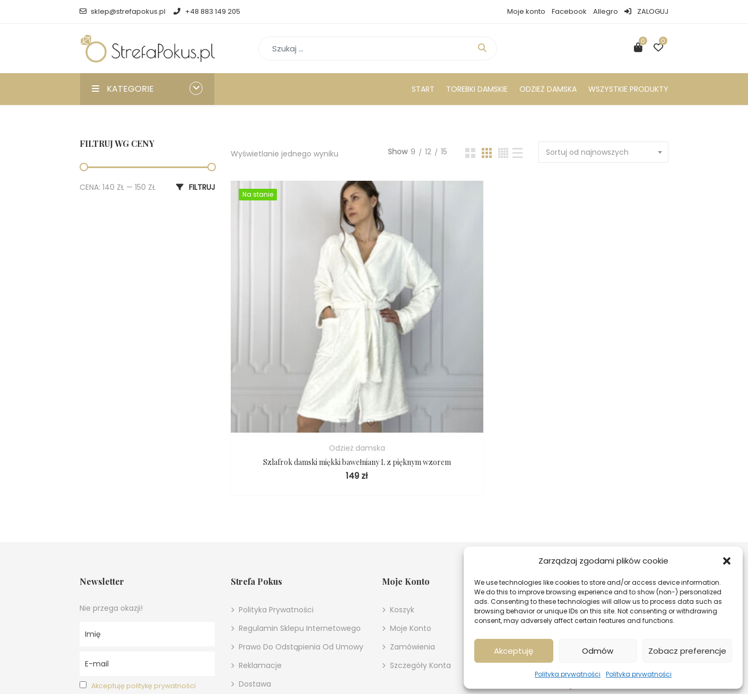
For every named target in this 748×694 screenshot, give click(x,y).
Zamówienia (412, 546)
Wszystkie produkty (628, 89)
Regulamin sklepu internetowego (300, 527)
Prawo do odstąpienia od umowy (301, 546)
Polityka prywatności (568, 674)
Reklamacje (260, 564)
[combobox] (603, 152)
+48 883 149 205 (206, 11)
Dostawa (255, 583)
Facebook (569, 11)
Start (423, 89)
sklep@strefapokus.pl (123, 11)
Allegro (605, 11)
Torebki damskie (477, 89)
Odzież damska (548, 89)
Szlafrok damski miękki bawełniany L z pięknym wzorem (300, 355)
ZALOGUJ (646, 11)
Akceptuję (513, 650)
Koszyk (402, 509)
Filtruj (202, 187)
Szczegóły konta (420, 564)
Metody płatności (271, 601)
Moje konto (526, 11)
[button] (726, 561)
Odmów (597, 650)
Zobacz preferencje (687, 650)
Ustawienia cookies (282, 620)
